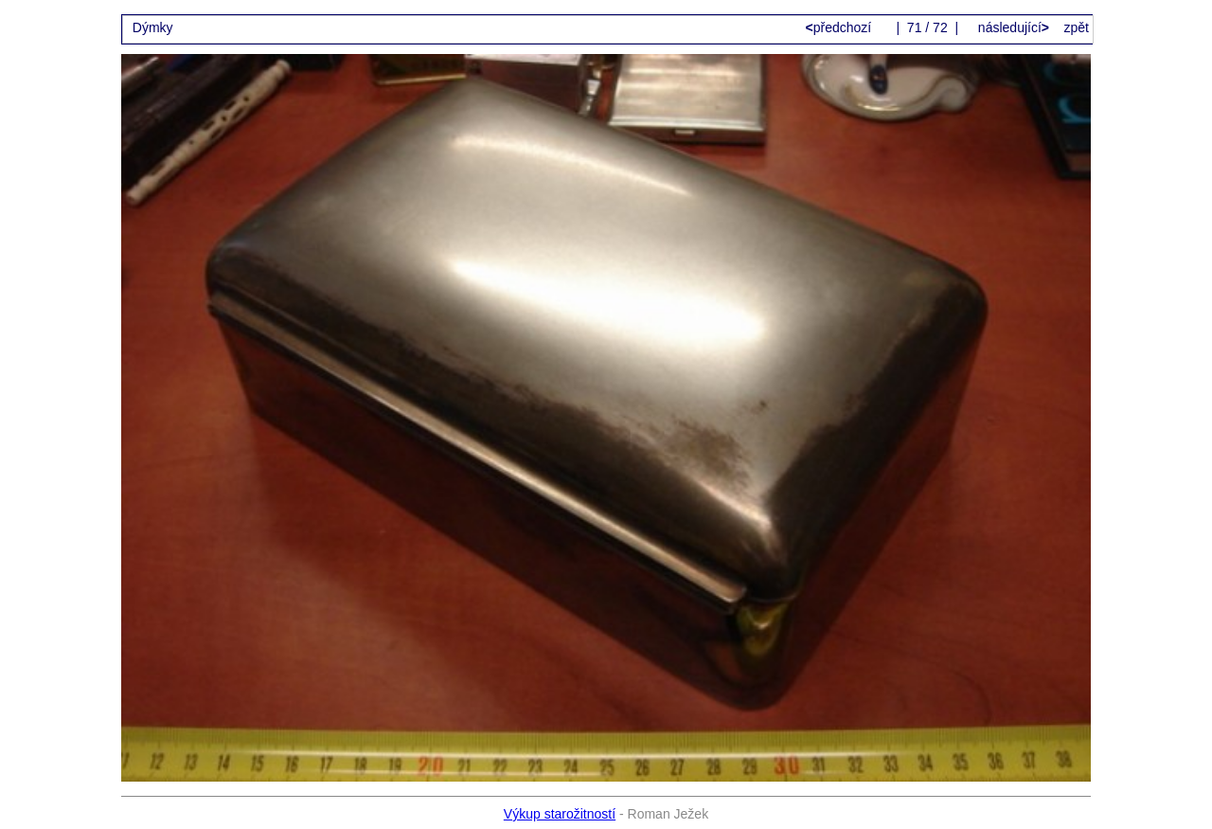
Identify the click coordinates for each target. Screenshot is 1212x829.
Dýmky (153, 27)
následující (1011, 27)
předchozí (841, 27)
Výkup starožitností (559, 813)
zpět (1076, 27)
